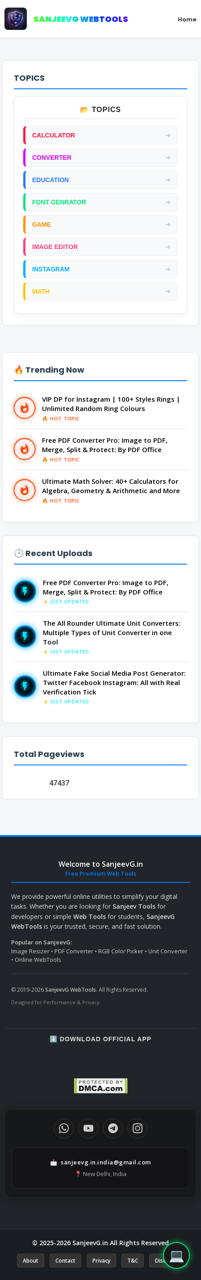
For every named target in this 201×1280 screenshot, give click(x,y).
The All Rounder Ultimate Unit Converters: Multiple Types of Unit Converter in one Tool (111, 632)
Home (187, 19)
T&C (132, 1260)
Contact (65, 1260)
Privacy (101, 1260)
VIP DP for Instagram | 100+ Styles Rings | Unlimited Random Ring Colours (111, 404)
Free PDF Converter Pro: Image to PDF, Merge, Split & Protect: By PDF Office (105, 445)
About (30, 1260)
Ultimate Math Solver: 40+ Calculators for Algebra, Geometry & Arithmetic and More (111, 486)
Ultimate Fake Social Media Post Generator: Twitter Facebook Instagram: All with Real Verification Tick (114, 682)
